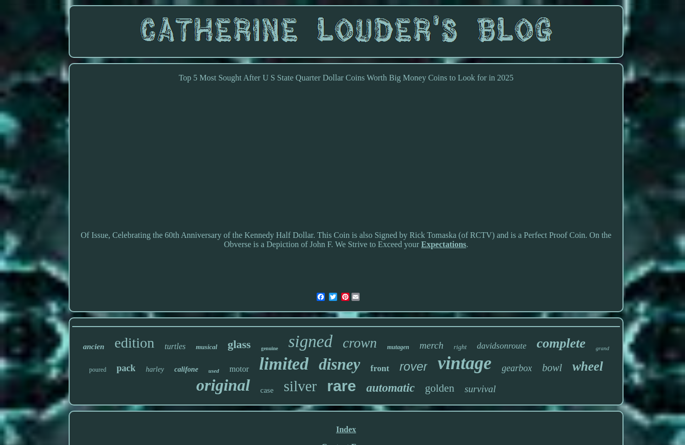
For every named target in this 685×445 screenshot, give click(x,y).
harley (155, 369)
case (267, 390)
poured (97, 369)
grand (602, 348)
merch (432, 345)
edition (135, 343)
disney (339, 364)
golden (439, 388)
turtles (174, 346)
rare (341, 385)
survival (480, 388)
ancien (94, 346)
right (460, 347)
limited (283, 363)
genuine (269, 348)
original (223, 385)
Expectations (443, 244)
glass (239, 344)
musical (206, 347)
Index (346, 429)
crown (360, 343)
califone (186, 369)
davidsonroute (502, 346)
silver (300, 386)
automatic (390, 387)
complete (560, 343)
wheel (587, 366)
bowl (552, 367)
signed (310, 341)
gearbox (517, 368)
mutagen (398, 347)
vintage (464, 363)
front (379, 368)
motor (239, 369)
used (214, 371)
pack (125, 368)
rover (414, 366)
